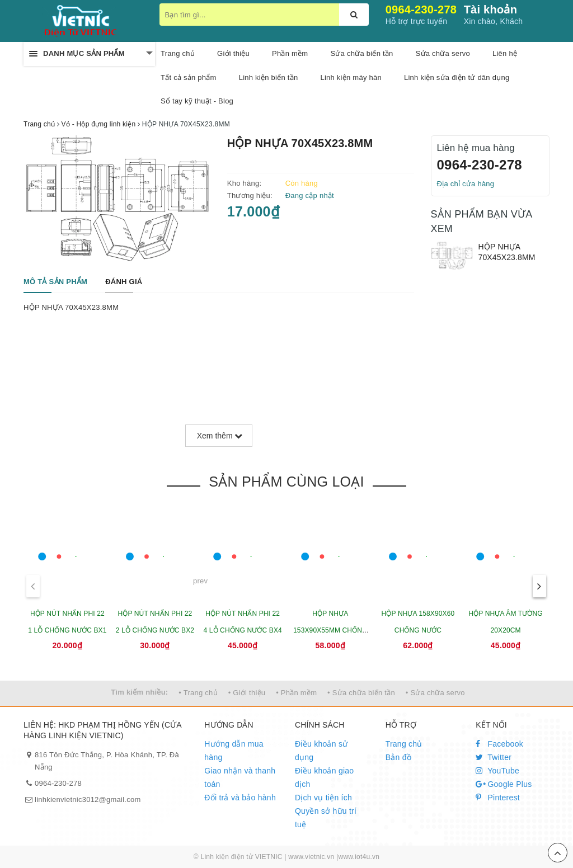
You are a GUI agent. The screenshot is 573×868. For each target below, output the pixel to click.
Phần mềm (290, 53)
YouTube (497, 770)
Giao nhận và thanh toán (239, 777)
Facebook (499, 743)
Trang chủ (404, 743)
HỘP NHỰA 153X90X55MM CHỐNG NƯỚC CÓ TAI (330, 630)
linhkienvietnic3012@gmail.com (88, 799)
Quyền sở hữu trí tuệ (325, 817)
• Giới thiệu (247, 692)
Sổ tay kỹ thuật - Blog (197, 101)
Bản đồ (398, 757)
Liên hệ (504, 53)
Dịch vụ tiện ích (323, 797)
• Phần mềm (296, 692)
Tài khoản (490, 9)
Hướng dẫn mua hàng (234, 750)
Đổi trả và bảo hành (240, 797)
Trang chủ (178, 53)
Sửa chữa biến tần (361, 53)
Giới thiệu (233, 53)
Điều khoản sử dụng (321, 750)
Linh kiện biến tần (268, 77)
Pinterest (498, 797)
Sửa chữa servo (443, 53)
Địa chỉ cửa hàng (466, 184)
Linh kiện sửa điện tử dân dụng (456, 77)
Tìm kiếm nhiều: (139, 692)
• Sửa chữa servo (435, 692)
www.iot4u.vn (358, 857)
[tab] (55, 282)
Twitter (493, 757)
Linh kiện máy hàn (351, 77)
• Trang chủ (198, 692)
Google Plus (504, 784)
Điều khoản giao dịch (324, 777)
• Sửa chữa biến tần (361, 692)
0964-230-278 (421, 9)
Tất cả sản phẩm (189, 77)
